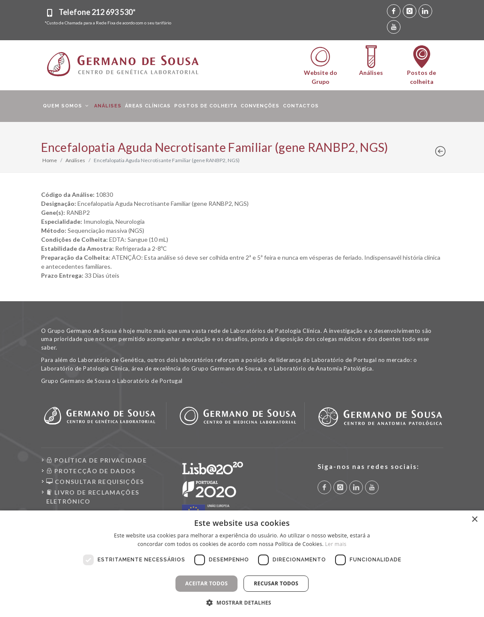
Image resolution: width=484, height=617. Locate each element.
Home (49, 160)
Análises (75, 160)
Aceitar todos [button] (206, 583)
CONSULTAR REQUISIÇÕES (95, 481)
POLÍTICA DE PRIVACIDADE (96, 460)
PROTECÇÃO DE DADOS (91, 470)
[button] (242, 602)
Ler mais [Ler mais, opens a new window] (336, 544)
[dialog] (242, 563)
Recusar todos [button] (276, 583)
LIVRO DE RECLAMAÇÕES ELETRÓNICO (93, 496)
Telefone (97, 12)
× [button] (474, 519)
